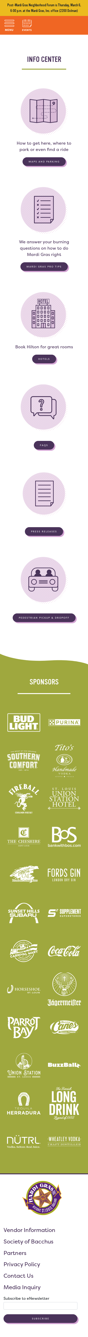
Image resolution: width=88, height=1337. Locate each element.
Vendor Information (29, 1230)
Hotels (44, 359)
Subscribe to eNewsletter (26, 1298)
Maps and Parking (44, 161)
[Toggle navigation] (9, 25)
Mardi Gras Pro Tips (44, 266)
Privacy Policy (22, 1264)
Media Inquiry (22, 1287)
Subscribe (40, 1318)
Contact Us (19, 1276)
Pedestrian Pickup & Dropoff (44, 617)
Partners (15, 1253)
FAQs (44, 445)
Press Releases (44, 531)
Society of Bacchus (29, 1241)
